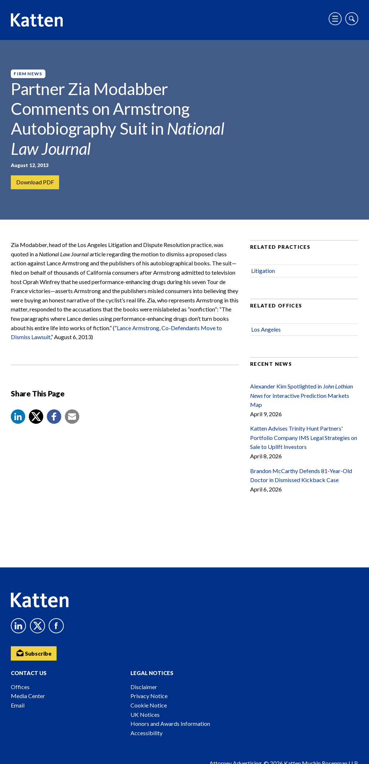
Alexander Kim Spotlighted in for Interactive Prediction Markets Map (301, 396)
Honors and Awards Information (170, 723)
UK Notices (145, 714)
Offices (20, 686)
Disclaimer (143, 686)
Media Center (28, 695)
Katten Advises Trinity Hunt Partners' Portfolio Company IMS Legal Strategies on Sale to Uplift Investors (303, 438)
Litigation (263, 272)
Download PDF (35, 182)
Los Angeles (266, 330)
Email (18, 705)
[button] (18, 418)
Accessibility (146, 732)
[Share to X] (36, 418)
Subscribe (34, 652)
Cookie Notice (148, 705)
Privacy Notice (149, 695)
